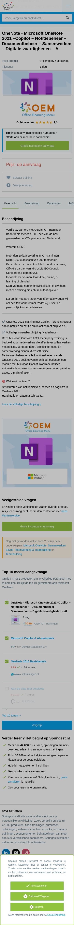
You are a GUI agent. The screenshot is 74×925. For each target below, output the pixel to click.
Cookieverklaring (56, 915)
